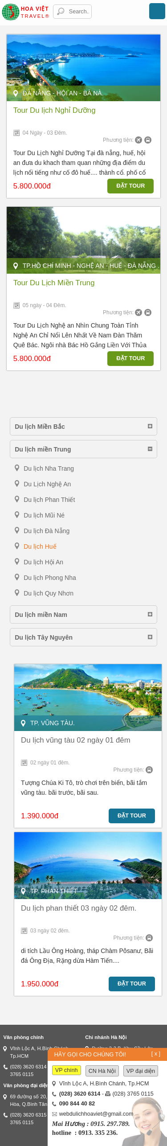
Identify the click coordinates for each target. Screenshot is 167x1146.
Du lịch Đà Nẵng (46, 530)
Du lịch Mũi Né (44, 515)
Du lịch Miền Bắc (40, 426)
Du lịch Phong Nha (50, 577)
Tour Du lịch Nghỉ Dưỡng (54, 110)
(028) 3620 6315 (28, 1114)
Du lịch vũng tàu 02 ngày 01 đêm (75, 740)
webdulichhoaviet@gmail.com (96, 1114)
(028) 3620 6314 (28, 1066)
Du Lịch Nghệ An (47, 484)
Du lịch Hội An (43, 562)
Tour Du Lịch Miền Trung (54, 283)
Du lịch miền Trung (43, 449)
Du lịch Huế (40, 546)
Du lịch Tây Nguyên (44, 637)
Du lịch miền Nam (41, 614)
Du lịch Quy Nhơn (48, 593)
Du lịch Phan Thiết (49, 499)
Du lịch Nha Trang (49, 468)
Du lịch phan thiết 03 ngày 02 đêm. (78, 908)
